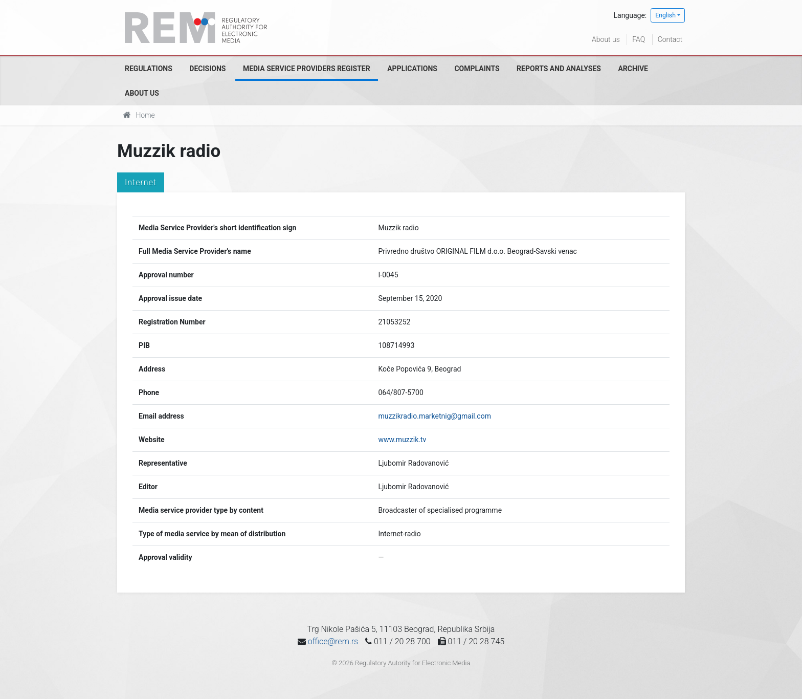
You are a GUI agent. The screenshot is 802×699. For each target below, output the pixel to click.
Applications (412, 68)
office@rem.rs (333, 641)
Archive (633, 68)
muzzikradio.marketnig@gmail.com (434, 416)
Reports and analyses (559, 68)
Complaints (476, 68)
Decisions (207, 68)
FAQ (638, 39)
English (665, 15)
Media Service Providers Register (306, 68)
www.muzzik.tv (402, 439)
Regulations (148, 68)
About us (606, 39)
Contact (670, 39)
